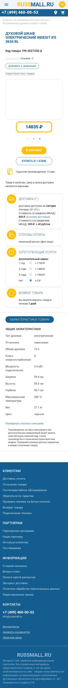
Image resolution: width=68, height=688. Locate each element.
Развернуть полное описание (24, 423)
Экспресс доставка (15, 583)
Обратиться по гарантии (18, 496)
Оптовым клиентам (15, 542)
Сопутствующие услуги (37, 252)
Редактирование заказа (18, 594)
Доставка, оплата (14, 478)
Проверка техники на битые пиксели (26, 501)
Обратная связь (12, 637)
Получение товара (14, 484)
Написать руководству (16, 632)
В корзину (34, 150)
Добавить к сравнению (22, 65)
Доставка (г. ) (29, 199)
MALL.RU (35, 4)
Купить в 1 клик (34, 161)
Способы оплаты (32, 234)
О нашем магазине (15, 566)
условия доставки (38, 216)
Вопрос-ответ (11, 571)
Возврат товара (31, 293)
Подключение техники (17, 513)
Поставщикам (12, 548)
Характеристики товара (20, 73)
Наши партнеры (13, 536)
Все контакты (11, 626)
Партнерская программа (18, 531)
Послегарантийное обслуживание (25, 490)
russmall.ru (34, 655)
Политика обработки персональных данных (31, 588)
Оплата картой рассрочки (19, 577)
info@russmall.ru (12, 616)
